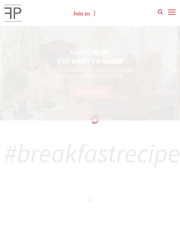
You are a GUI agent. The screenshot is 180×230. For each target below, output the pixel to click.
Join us (81, 13)
